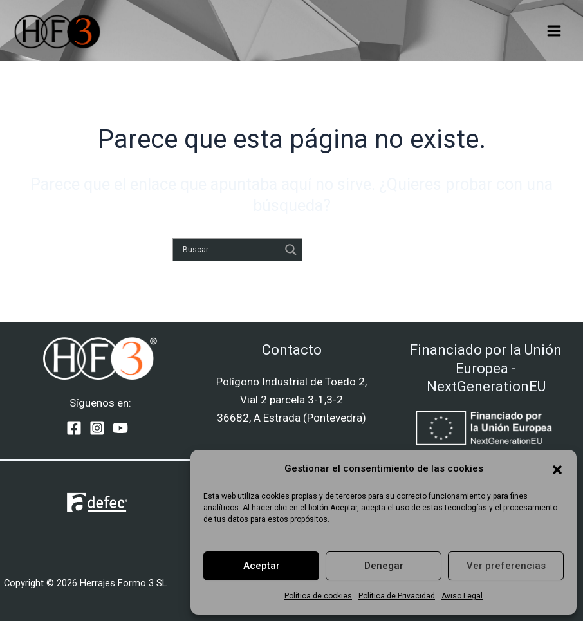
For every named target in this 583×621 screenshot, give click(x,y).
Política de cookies (318, 595)
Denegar (383, 565)
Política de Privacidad (396, 595)
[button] (557, 468)
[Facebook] (74, 428)
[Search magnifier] (291, 250)
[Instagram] (97, 428)
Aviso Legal (462, 595)
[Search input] (230, 250)
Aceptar (261, 565)
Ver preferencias (506, 565)
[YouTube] (120, 428)
